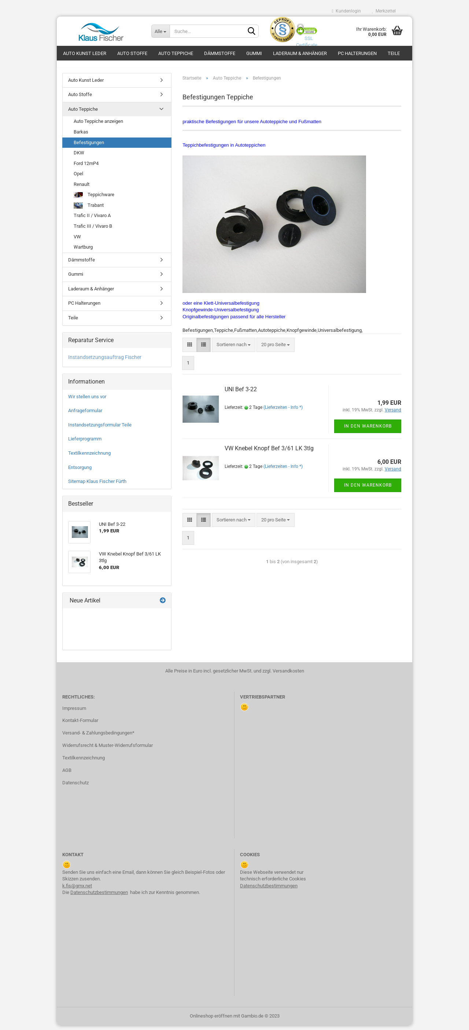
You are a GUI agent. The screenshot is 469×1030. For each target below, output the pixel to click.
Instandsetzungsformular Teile (100, 429)
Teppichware (94, 199)
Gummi (254, 53)
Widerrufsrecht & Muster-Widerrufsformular (107, 749)
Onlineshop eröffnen (211, 1020)
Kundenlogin (346, 11)
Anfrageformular (85, 415)
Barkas (81, 136)
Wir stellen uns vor (87, 400)
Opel (78, 178)
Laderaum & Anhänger (300, 53)
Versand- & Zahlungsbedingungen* (98, 737)
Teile (394, 53)
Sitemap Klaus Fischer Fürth (97, 485)
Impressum (74, 712)
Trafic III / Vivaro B (93, 230)
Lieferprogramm (84, 443)
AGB (66, 774)
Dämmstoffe (219, 53)
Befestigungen (89, 146)
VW (77, 240)
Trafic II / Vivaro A (92, 220)
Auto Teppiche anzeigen (98, 125)
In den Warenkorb (368, 430)
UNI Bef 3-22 (241, 393)
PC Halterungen (357, 53)
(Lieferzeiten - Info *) (283, 411)
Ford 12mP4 (86, 167)
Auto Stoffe (132, 53)
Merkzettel (384, 11)
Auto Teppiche (175, 53)
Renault (81, 188)
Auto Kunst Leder (84, 53)
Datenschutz (75, 786)
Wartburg (83, 251)
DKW (79, 157)
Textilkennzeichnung (89, 457)
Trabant (89, 209)
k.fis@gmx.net (77, 889)
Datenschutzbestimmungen (99, 896)
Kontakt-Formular (80, 724)
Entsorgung (80, 471)
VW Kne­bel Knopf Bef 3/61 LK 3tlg (269, 452)
